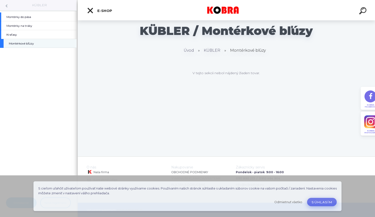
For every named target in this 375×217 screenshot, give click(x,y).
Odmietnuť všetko (288, 202)
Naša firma (98, 172)
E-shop (99, 10)
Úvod (189, 50)
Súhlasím (322, 202)
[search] (363, 11)
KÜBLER (39, 5)
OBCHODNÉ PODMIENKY (189, 172)
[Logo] (226, 10)
